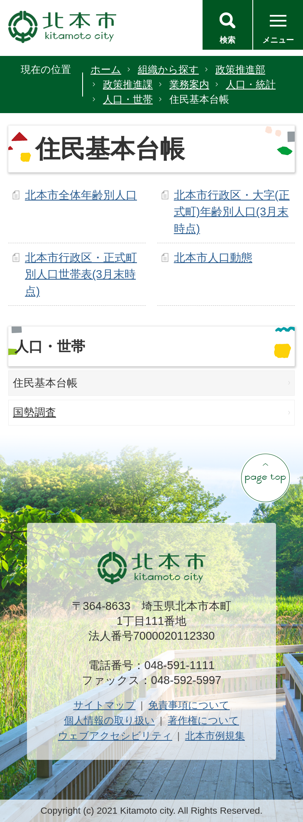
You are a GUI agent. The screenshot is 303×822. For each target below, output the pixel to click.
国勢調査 (34, 412)
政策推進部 (240, 69)
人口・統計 (251, 84)
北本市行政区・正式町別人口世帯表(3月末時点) (81, 274)
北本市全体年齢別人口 (81, 195)
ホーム (105, 69)
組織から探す (168, 69)
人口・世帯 (128, 99)
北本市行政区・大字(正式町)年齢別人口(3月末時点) (232, 212)
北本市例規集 (215, 735)
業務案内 (189, 84)
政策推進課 (128, 84)
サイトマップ (104, 705)
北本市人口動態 (213, 257)
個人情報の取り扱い (109, 720)
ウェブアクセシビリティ (115, 735)
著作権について (203, 720)
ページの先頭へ (265, 477)
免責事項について (189, 705)
